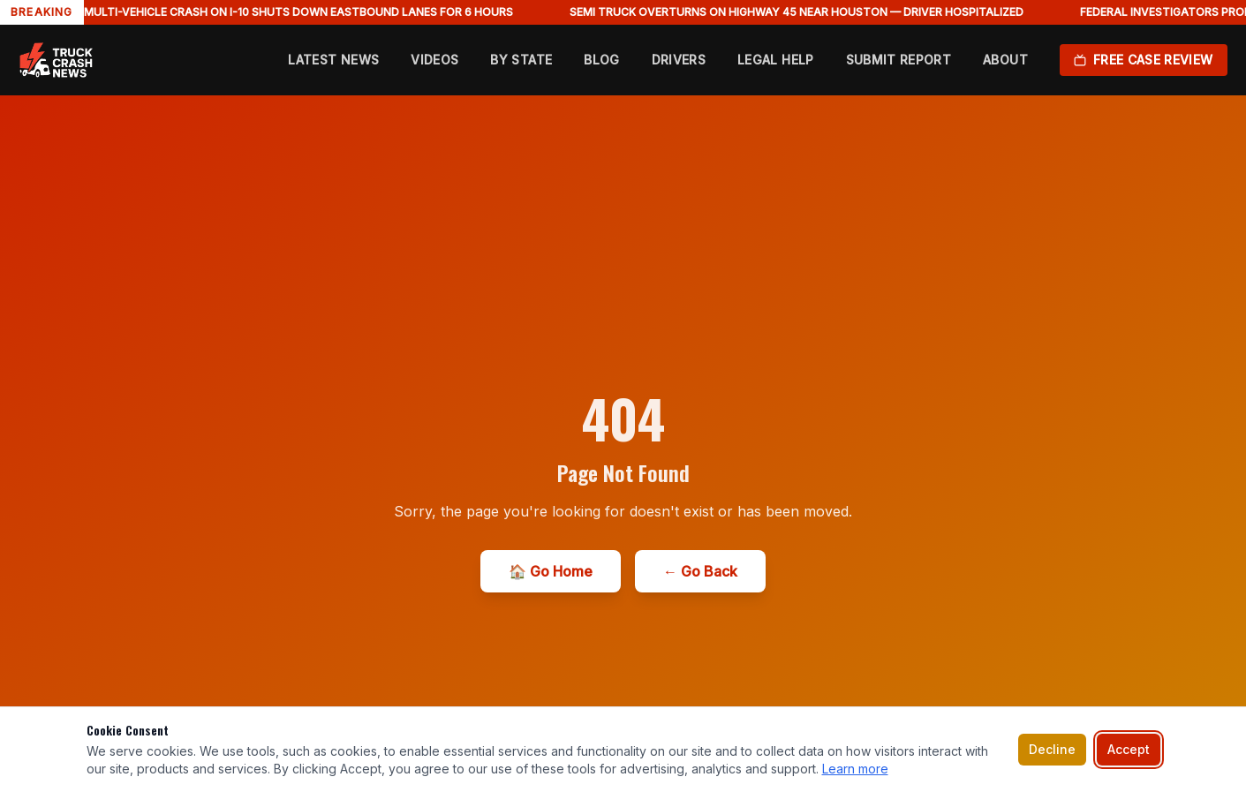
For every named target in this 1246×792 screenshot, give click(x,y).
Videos (434, 59)
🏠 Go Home (551, 571)
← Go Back (700, 571)
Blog (601, 59)
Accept (1128, 749)
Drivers (679, 59)
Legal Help (775, 59)
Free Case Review (1143, 59)
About (1005, 59)
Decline (1052, 749)
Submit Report (899, 59)
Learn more (855, 768)
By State (521, 59)
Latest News (333, 59)
